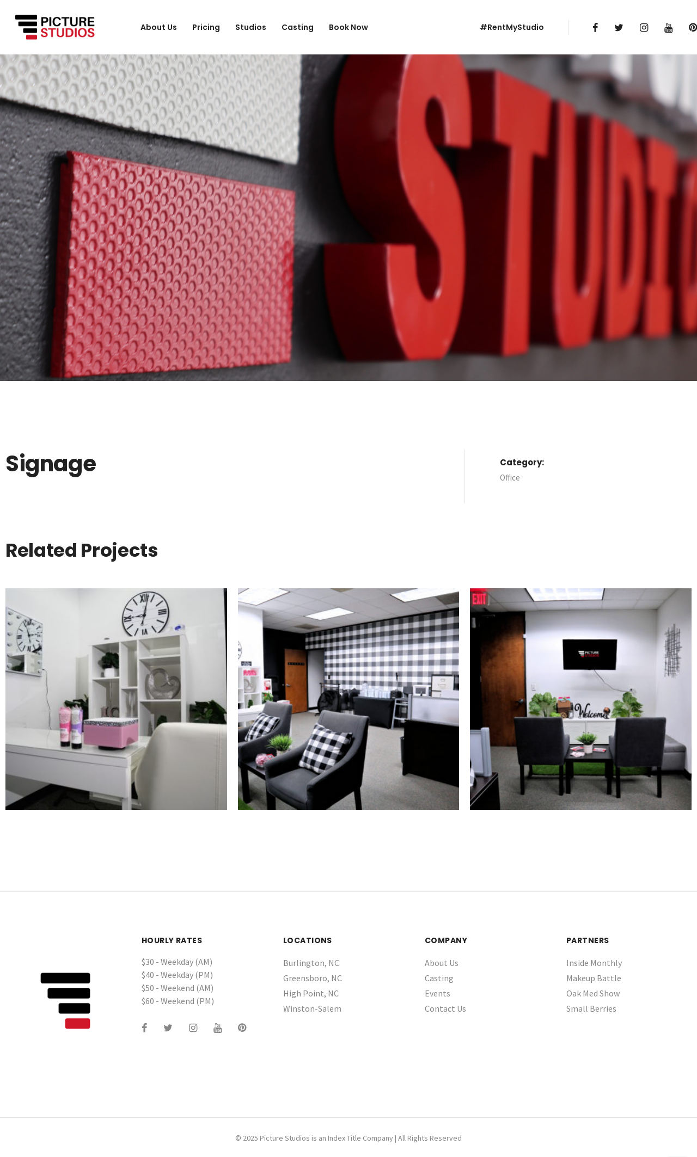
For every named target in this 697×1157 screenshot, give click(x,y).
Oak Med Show (593, 993)
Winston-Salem (312, 1008)
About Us (158, 27)
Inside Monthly (594, 962)
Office (510, 477)
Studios (250, 27)
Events (437, 993)
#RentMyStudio (512, 27)
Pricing (206, 27)
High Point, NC (311, 993)
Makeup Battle (593, 978)
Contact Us (445, 1008)
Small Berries (591, 1008)
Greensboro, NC (312, 978)
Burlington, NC (311, 962)
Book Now (348, 27)
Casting (298, 27)
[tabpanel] (348, 217)
